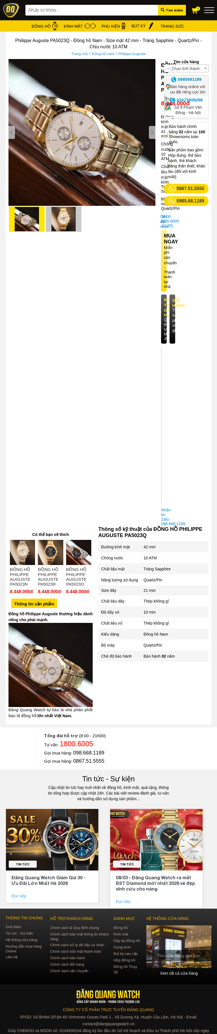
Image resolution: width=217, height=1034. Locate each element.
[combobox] (186, 68)
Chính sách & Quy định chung (74, 928)
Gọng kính (122, 947)
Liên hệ (12, 957)
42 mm (150, 547)
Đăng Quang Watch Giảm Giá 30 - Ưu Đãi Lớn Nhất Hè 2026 (49, 880)
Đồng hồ (121, 928)
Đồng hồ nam (103, 54)
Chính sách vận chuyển (69, 971)
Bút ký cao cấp (126, 954)
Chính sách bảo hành (67, 958)
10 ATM (150, 558)
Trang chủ (79, 54)
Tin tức (23, 864)
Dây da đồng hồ (127, 941)
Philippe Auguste (132, 54)
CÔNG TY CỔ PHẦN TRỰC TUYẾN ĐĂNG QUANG (108, 1009)
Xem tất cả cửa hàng (178, 973)
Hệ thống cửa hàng (21, 940)
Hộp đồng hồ (124, 960)
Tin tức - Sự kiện (108, 779)
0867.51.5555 (88, 761)
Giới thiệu (13, 927)
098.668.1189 (88, 753)
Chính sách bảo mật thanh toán (75, 951)
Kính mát (121, 934)
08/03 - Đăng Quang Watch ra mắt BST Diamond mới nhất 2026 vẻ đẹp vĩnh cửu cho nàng (155, 883)
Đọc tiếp (19, 896)
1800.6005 (76, 744)
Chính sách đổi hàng (67, 964)
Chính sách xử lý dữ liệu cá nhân (77, 945)
